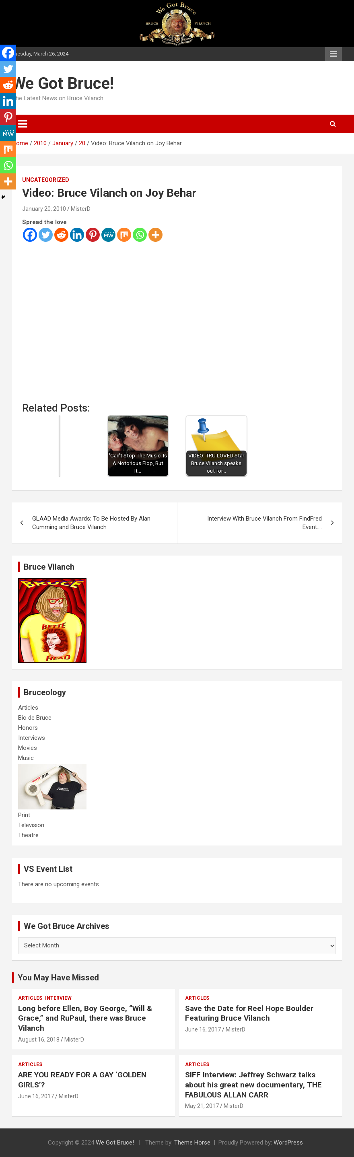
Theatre (28, 835)
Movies (27, 747)
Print (24, 815)
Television (31, 825)
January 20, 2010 (44, 209)
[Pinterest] (93, 235)
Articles (28, 707)
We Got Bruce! (63, 83)
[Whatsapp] (140, 235)
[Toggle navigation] (22, 124)
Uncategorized (45, 180)
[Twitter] (46, 235)
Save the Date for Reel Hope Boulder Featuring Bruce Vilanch (249, 1013)
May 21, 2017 (202, 1106)
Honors (28, 727)
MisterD (81, 209)
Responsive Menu (333, 54)
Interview (58, 998)
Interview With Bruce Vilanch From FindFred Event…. (264, 523)
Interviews (31, 737)
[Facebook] (30, 235)
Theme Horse (192, 1142)
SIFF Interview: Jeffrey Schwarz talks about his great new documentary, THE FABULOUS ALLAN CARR (253, 1084)
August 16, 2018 (39, 1039)
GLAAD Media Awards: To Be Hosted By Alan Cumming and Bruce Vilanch (91, 523)
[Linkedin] (77, 235)
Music (26, 758)
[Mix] (124, 235)
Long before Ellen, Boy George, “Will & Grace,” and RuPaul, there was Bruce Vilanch (85, 1018)
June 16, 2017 (203, 1029)
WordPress (288, 1142)
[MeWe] (108, 235)
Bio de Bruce (34, 717)
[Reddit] (61, 235)
